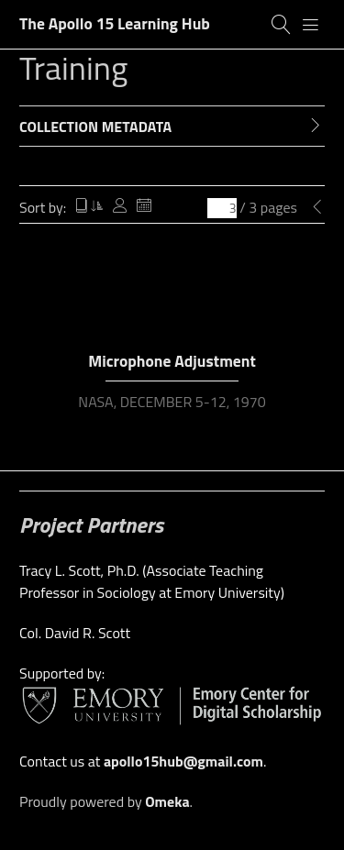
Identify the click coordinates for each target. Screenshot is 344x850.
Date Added (144, 207)
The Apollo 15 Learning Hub (114, 23)
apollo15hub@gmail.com (183, 761)
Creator (120, 207)
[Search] (281, 24)
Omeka (167, 801)
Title (89, 207)
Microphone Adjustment (172, 360)
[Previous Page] (317, 207)
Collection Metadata (95, 127)
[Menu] (311, 24)
